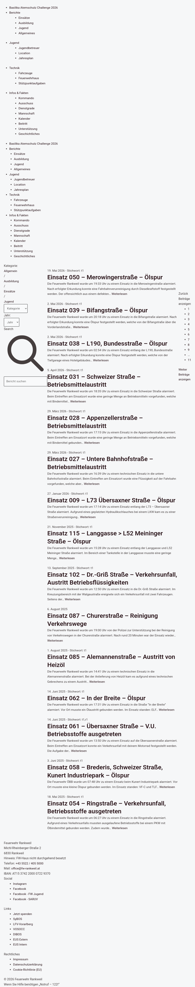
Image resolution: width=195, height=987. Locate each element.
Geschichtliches (29, 133)
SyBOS (17, 919)
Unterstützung (28, 128)
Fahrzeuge (26, 72)
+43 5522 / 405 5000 (30, 864)
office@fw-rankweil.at (26, 869)
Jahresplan (26, 58)
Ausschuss (26, 102)
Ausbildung (26, 23)
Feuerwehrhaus (29, 77)
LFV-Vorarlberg (23, 924)
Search (8, 327)
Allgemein (11, 269)
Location (24, 53)
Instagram (20, 884)
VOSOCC (19, 929)
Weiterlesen (139, 292)
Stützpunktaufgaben (32, 82)
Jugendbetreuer (29, 47)
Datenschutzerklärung (28, 964)
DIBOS (17, 934)
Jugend (24, 28)
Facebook (19, 889)
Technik (14, 67)
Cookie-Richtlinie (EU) (28, 969)
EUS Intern (20, 944)
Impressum (21, 959)
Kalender (25, 117)
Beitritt (23, 122)
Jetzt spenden (23, 914)
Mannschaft (27, 112)
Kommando (27, 97)
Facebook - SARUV (26, 899)
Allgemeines (27, 33)
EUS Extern (20, 939)
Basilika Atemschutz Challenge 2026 (34, 7)
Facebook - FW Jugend (28, 894)
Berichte (15, 12)
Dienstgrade (27, 107)
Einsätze (24, 17)
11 (189, 358)
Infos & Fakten (19, 92)
